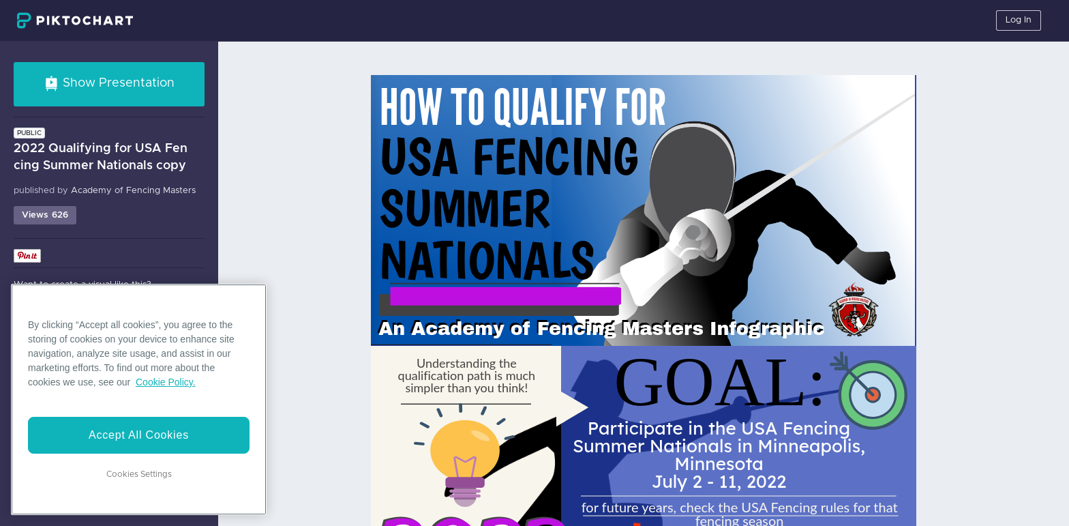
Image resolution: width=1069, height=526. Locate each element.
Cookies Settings (139, 474)
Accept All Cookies (139, 435)
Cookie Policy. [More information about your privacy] (166, 382)
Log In (1019, 20)
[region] (139, 399)
